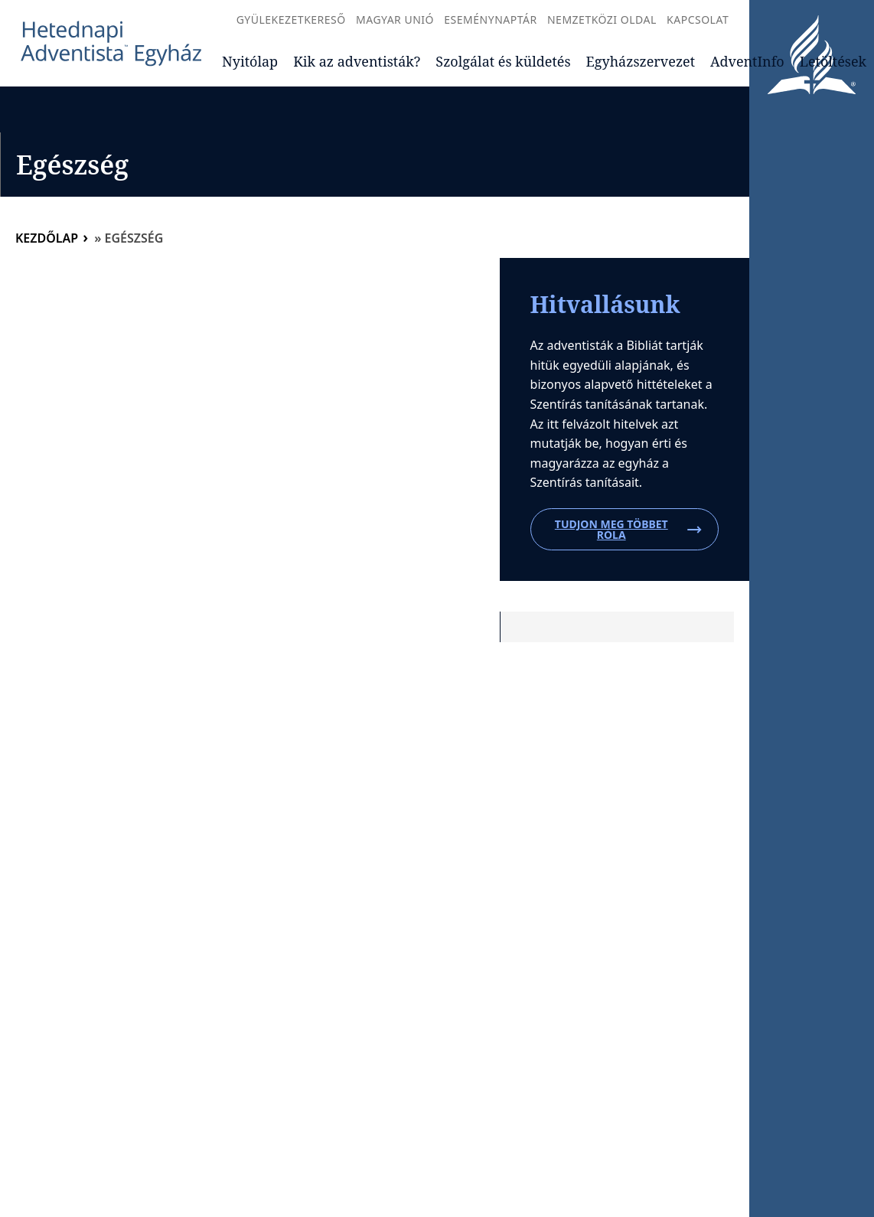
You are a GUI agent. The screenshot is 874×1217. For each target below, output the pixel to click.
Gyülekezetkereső (291, 19)
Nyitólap (250, 61)
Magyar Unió (395, 19)
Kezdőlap (46, 238)
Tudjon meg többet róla (628, 529)
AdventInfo (747, 61)
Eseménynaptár (490, 19)
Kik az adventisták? (356, 61)
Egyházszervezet (640, 61)
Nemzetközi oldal (602, 19)
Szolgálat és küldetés (502, 61)
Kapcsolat (698, 19)
